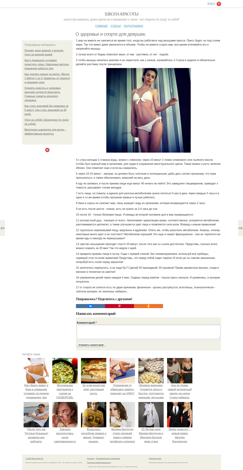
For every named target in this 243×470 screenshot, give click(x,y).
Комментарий (87, 322)
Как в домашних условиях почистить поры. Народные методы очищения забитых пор (46, 64)
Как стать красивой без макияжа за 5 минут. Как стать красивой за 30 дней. (46, 110)
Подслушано (133, 25)
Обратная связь (155, 459)
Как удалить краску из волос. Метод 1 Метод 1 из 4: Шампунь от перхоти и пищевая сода (47, 78)
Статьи (116, 25)
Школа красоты (121, 14)
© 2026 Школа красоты (34, 459)
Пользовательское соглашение (108, 459)
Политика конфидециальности (99, 463)
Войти (211, 3)
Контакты (90, 459)
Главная (101, 25)
